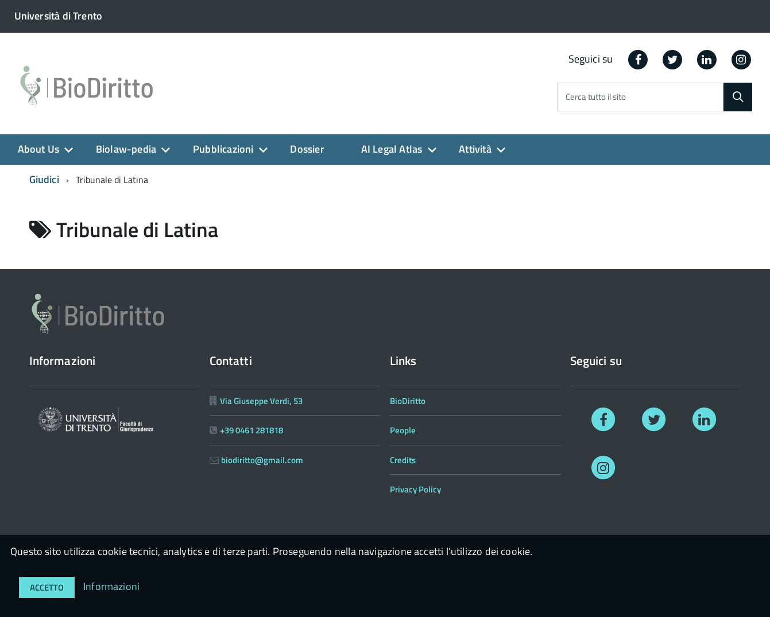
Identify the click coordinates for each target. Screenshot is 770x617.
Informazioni (111, 586)
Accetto (47, 587)
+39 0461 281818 (251, 430)
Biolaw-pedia (126, 149)
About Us (38, 149)
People (403, 430)
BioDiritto (407, 401)
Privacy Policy (415, 489)
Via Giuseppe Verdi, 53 (261, 401)
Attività (475, 149)
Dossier (307, 149)
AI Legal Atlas (392, 149)
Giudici (44, 179)
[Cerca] (737, 97)
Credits (403, 460)
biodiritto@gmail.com (262, 460)
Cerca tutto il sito (596, 97)
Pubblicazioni (223, 149)
